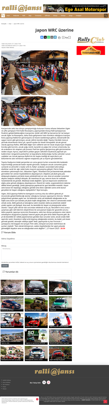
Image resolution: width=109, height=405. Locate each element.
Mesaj (3, 246)
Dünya (55, 15)
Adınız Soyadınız (8, 238)
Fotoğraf (78, 15)
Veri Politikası (6, 384)
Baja (30, 15)
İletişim (5, 389)
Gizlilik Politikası (7, 380)
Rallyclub (16, 15)
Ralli (23, 15)
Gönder (5, 266)
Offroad (47, 15)
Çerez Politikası (7, 382)
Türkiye (63, 15)
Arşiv (8, 15)
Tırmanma (38, 15)
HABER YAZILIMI (85, 400)
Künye (4, 387)
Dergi (70, 15)
